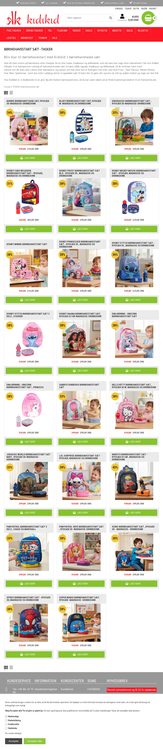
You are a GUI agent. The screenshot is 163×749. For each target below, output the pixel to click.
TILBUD (128, 8)
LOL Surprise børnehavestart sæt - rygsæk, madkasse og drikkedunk (80, 457)
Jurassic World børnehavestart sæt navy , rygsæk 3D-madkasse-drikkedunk (28, 457)
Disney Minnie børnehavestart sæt (27, 244)
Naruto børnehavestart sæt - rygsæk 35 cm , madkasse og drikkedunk (130, 457)
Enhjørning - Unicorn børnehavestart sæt (124, 315)
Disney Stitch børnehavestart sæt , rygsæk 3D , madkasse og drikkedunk (133, 244)
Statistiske (12, 728)
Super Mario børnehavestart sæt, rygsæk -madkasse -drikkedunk (79, 598)
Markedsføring (14, 720)
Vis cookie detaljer (13, 733)
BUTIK (136, 8)
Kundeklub (67, 689)
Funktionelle (13, 724)
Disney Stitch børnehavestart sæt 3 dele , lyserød (28, 315)
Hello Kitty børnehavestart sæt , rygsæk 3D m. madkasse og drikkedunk (134, 386)
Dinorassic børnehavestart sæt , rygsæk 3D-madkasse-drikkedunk (131, 102)
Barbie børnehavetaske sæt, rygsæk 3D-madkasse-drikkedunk (28, 102)
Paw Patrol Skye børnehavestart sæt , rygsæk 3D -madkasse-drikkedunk (81, 528)
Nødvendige (13, 716)
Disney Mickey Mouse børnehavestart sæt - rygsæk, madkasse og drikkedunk (134, 173)
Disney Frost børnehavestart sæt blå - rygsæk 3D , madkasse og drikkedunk (79, 173)
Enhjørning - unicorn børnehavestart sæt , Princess (25, 386)
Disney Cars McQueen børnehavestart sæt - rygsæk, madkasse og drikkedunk (25, 173)
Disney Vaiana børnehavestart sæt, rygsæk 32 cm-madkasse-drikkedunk (80, 315)
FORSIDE (119, 8)
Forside (7, 86)
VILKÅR (144, 8)
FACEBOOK (93, 689)
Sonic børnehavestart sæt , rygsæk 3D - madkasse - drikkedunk (133, 528)
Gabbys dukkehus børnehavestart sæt (79, 386)
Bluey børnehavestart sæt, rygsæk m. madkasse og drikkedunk (80, 102)
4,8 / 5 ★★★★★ (52, 3)
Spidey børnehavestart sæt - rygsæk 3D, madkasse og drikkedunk (28, 598)
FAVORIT (153, 8)
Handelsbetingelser (46, 689)
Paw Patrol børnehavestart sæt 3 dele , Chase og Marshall (27, 528)
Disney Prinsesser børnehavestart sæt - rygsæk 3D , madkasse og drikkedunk (79, 244)
